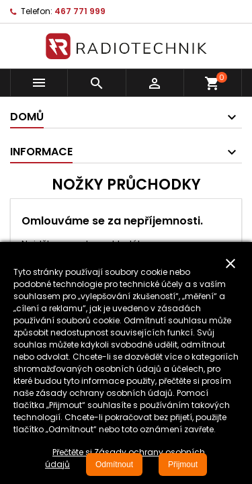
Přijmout (183, 464)
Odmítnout (114, 464)
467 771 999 (80, 11)
